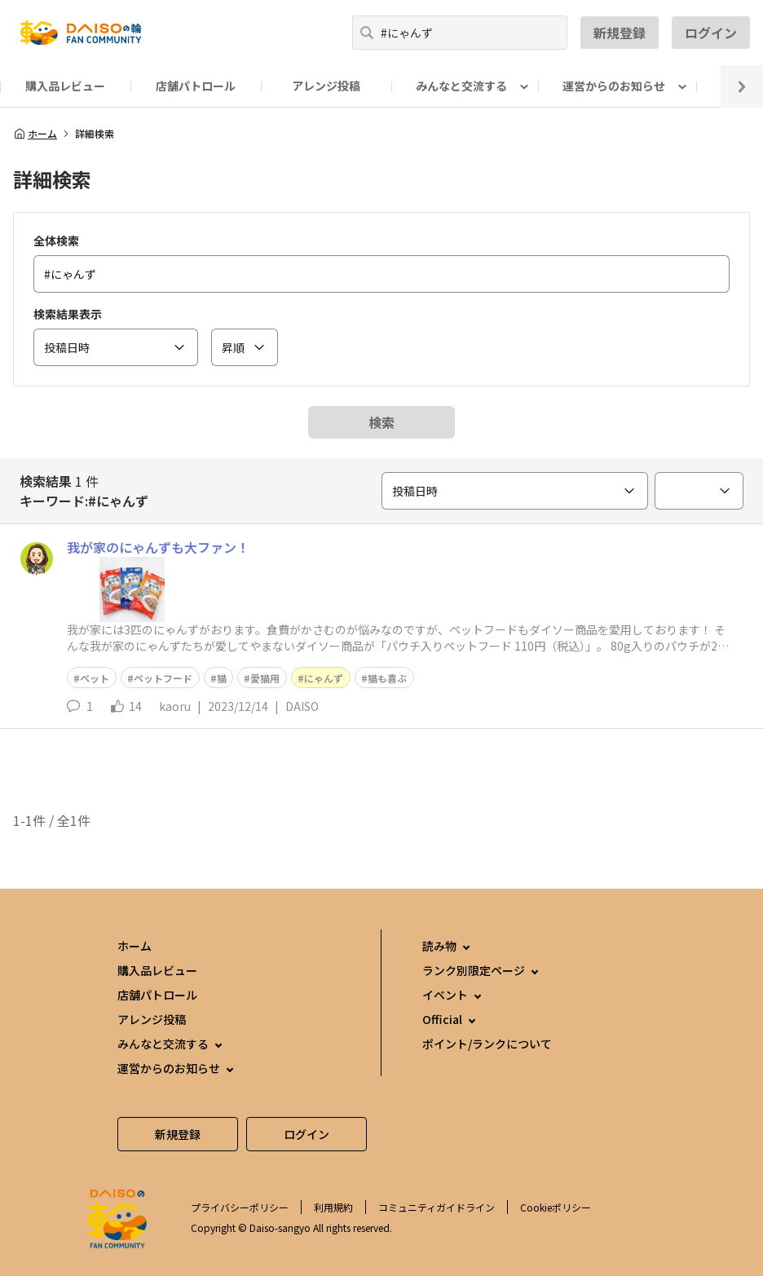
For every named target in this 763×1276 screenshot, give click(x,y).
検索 (381, 422)
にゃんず (323, 678)
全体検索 (56, 240)
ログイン (711, 32)
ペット (94, 678)
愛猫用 (265, 678)
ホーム (35, 133)
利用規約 (333, 1207)
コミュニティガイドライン (436, 1207)
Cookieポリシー (555, 1207)
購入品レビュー (65, 85)
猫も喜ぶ (387, 678)
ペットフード (163, 678)
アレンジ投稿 (326, 85)
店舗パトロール (196, 85)
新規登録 (619, 32)
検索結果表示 (67, 314)
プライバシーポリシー (240, 1207)
